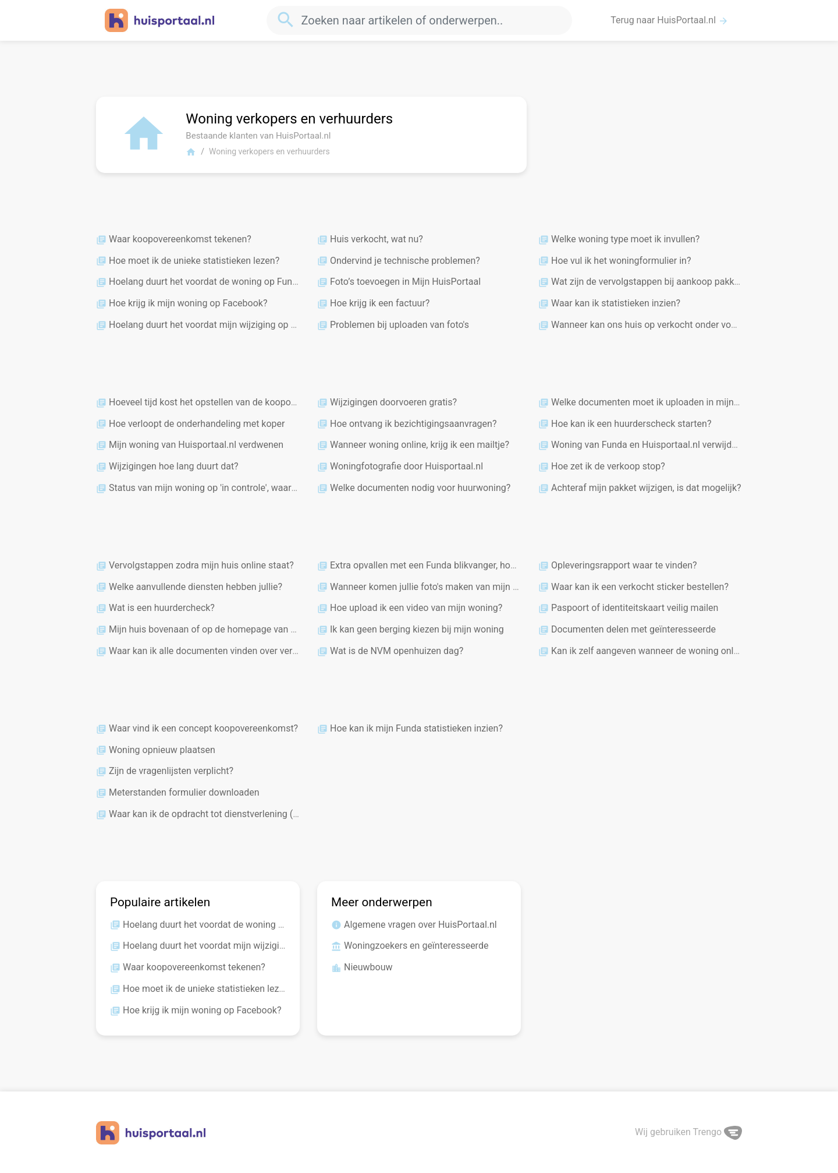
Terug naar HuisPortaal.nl (669, 20)
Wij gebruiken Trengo (688, 1131)
